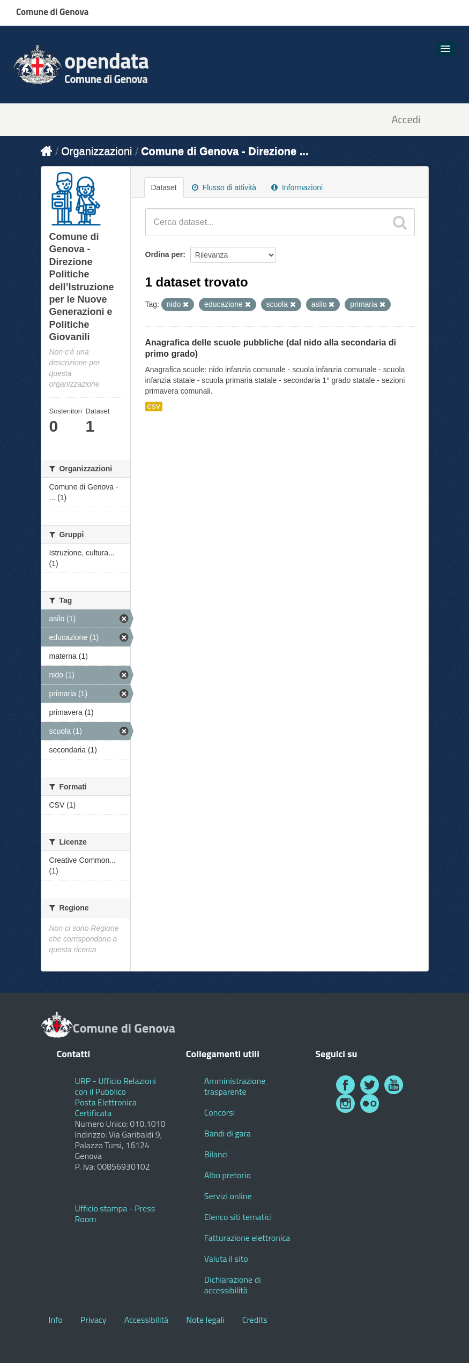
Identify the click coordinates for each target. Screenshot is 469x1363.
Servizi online (228, 1195)
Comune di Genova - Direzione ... (224, 151)
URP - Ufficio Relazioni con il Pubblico (115, 1086)
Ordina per (164, 254)
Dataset (164, 187)
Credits (254, 1319)
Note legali (205, 1319)
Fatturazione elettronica (247, 1237)
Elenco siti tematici (238, 1216)
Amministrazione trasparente (234, 1086)
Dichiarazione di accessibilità (232, 1285)
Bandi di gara (227, 1133)
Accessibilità (146, 1319)
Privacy (93, 1319)
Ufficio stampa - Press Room (115, 1213)
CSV (153, 406)
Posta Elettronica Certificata (106, 1107)
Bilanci (216, 1154)
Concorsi (219, 1112)
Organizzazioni (96, 151)
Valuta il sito (226, 1258)
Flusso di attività (224, 187)
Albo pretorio (227, 1175)
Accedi (405, 119)
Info (56, 1319)
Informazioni (297, 187)
